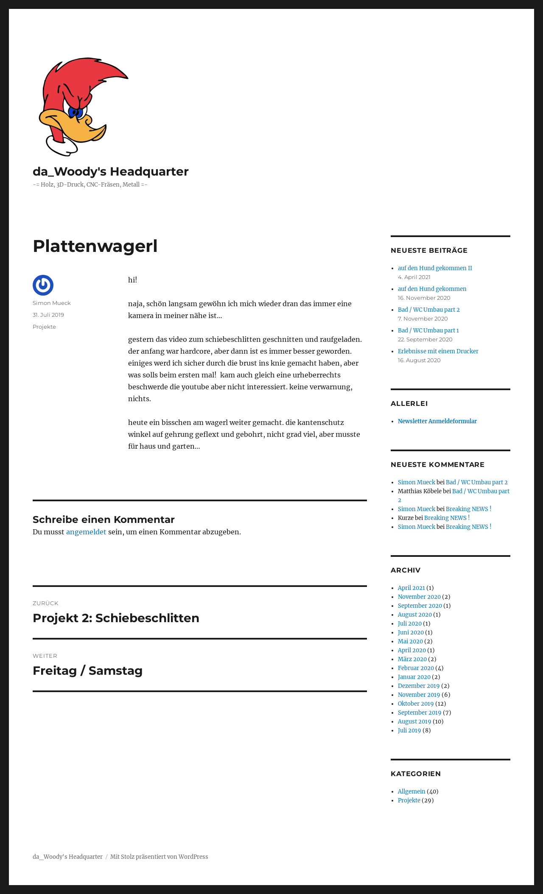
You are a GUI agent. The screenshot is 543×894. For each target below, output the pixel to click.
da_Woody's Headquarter (111, 171)
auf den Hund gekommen (432, 289)
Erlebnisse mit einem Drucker (438, 351)
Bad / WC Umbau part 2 (429, 309)
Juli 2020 (410, 623)
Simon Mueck (52, 302)
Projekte (44, 326)
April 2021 (411, 588)
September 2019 (420, 712)
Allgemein (411, 791)
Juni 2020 (411, 632)
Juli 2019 (409, 730)
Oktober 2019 (416, 703)
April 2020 (412, 650)
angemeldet (86, 532)
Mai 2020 (410, 641)
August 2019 (414, 721)
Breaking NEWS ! (469, 509)
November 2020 (419, 597)
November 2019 (419, 694)
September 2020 (420, 605)
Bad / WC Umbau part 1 (428, 330)
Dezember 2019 (419, 686)
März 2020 (412, 659)
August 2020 (415, 614)
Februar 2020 (416, 668)
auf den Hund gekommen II (435, 268)
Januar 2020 (414, 677)
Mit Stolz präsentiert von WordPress (159, 856)
